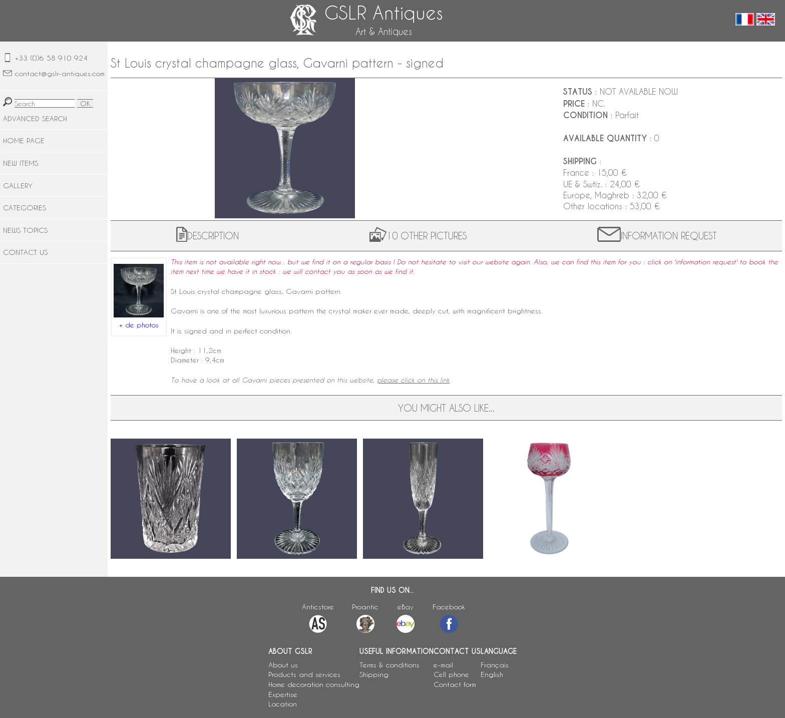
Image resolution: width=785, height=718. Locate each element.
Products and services (304, 674)
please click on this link (413, 380)
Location (282, 703)
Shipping (373, 674)
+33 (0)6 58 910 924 (51, 58)
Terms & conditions (389, 664)
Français (495, 664)
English (492, 674)
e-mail (443, 664)
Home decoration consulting (313, 684)
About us (283, 664)
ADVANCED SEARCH (35, 118)
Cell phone (451, 674)
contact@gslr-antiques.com (60, 73)
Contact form (455, 684)
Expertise (282, 694)
